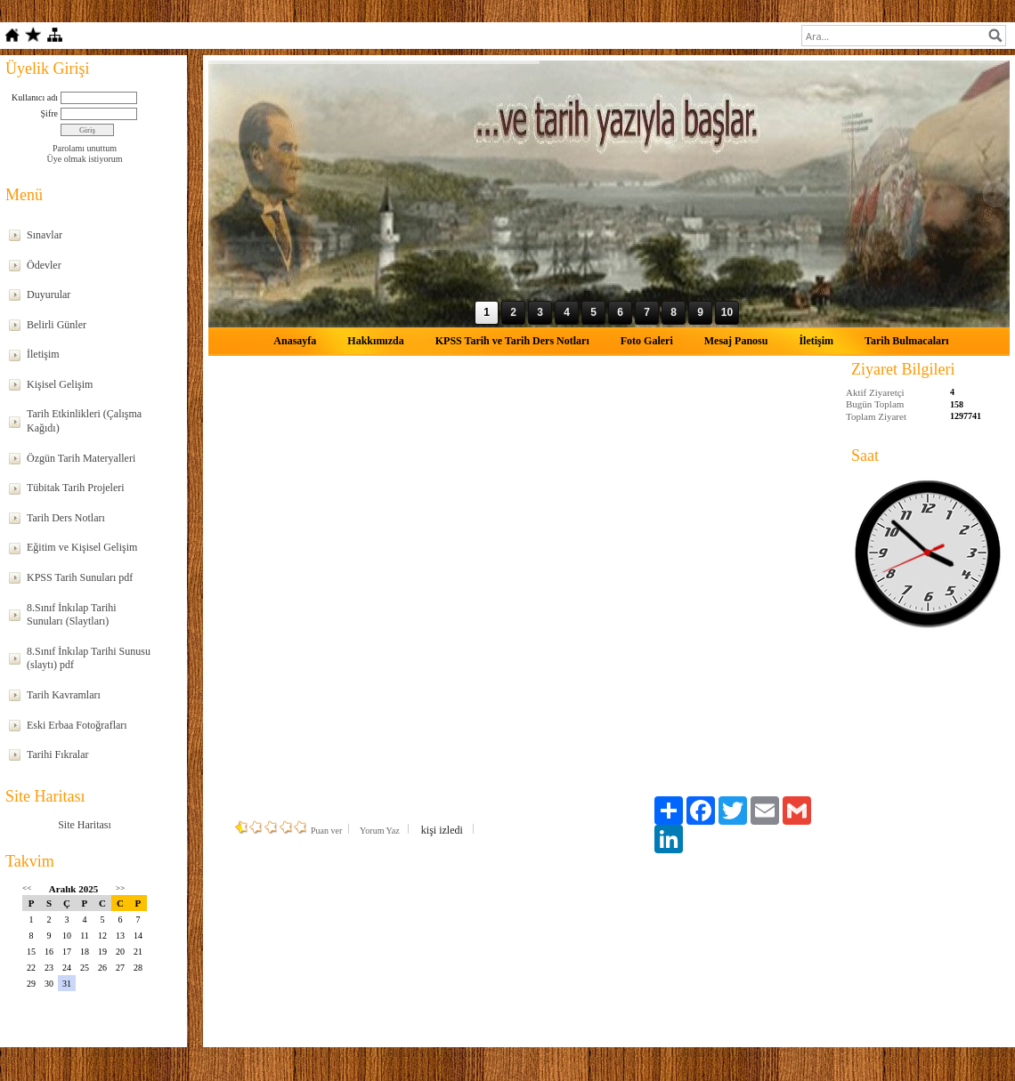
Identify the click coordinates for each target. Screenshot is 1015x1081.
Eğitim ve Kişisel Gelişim (82, 547)
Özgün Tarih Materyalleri (81, 458)
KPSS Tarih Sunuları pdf (80, 577)
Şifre (49, 113)
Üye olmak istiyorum (85, 159)
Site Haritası (84, 825)
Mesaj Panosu (736, 341)
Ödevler (44, 265)
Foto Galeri (647, 341)
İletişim (43, 354)
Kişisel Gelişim (60, 384)
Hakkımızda (375, 341)
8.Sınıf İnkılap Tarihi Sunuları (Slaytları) (72, 614)
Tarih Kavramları (64, 695)
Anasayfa (294, 341)
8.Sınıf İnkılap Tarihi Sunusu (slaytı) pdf (88, 658)
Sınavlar (44, 235)
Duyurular (48, 294)
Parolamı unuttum (85, 148)
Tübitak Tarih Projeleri (76, 487)
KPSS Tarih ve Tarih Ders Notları (512, 341)
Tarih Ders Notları (66, 518)
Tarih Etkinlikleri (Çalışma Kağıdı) (84, 420)
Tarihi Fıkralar (57, 754)
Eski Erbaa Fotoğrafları (77, 725)
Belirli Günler (56, 325)
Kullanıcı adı (35, 97)
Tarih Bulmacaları (907, 341)
